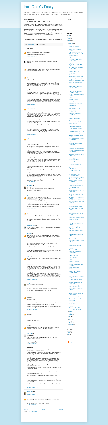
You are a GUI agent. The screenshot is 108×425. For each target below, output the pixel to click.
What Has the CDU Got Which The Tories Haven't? (75, 283)
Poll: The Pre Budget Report (74, 166)
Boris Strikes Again (72, 110)
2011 (69, 37)
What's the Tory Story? (73, 105)
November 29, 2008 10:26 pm (32, 104)
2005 (69, 331)
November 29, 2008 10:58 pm (32, 192)
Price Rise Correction (73, 257)
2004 (69, 332)
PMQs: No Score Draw (73, 255)
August (70, 314)
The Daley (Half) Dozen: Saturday (75, 206)
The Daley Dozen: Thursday (74, 237)
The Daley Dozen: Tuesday (74, 129)
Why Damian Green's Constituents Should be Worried (75, 57)
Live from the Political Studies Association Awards (74, 147)
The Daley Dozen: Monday (74, 159)
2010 (69, 38)
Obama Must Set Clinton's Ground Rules (76, 217)
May (70, 319)
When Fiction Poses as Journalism (75, 298)
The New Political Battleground (74, 263)
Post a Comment (28, 407)
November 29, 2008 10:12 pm (32, 72)
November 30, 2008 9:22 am (32, 321)
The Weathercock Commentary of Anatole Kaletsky (75, 252)
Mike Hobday (29, 333)
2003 (69, 334)
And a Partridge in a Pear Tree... (75, 108)
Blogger (59, 418)
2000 (69, 336)
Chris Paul (29, 233)
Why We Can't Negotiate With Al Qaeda (76, 80)
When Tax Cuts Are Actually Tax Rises (76, 230)
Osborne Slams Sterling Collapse (75, 307)
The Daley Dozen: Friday (73, 219)
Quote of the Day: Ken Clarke (74, 286)
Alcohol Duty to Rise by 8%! (74, 162)
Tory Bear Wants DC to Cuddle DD (75, 52)
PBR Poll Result (72, 161)
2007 (69, 327)
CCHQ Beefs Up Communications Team (76, 148)
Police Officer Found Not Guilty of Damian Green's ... (75, 90)
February (71, 324)
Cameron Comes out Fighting (74, 193)
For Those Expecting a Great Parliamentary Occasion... (74, 175)
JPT (27, 59)
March (70, 322)
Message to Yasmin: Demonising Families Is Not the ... (75, 272)
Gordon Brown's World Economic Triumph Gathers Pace (75, 141)
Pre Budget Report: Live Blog (74, 170)
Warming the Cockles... (73, 123)
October (71, 311)
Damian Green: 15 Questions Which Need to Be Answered (75, 92)
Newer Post (26, 409)
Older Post (61, 409)
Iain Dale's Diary (39, 6)
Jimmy (28, 211)
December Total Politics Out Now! (75, 164)
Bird (27, 195)
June (70, 317)
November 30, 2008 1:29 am (32, 279)
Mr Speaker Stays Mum (73, 99)
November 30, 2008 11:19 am (32, 394)
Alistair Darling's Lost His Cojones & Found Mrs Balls (75, 134)
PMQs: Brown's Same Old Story (75, 126)
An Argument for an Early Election (75, 279)
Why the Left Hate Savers (74, 187)
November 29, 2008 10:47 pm (32, 181)
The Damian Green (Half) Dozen (75, 74)
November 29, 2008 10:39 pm (32, 134)
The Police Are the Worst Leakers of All (76, 70)
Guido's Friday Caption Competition (75, 82)
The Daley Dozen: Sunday (74, 46)
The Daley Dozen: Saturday (74, 71)
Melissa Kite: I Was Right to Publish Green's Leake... (75, 60)
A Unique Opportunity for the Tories (75, 128)
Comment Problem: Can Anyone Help (76, 185)
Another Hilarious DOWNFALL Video (76, 76)
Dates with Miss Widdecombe (74, 249)
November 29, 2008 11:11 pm (32, 208)
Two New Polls (72, 300)
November (71, 44)
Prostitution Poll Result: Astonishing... (76, 238)
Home (43, 409)
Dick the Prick (29, 185)
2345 (28, 325)
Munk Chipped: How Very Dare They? (76, 111)
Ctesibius (29, 75)
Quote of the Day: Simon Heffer (75, 309)
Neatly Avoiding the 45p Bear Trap (75, 121)
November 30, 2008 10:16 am (32, 387)
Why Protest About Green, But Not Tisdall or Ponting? (75, 87)
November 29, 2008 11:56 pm (32, 253)
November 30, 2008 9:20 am (32, 309)
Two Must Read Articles (73, 55)
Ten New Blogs (72, 47)
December (71, 43)
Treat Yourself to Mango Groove (75, 245)
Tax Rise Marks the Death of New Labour (76, 178)
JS (69, 344)
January (71, 325)
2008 (69, 41)
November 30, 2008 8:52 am (32, 292)
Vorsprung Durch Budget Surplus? (75, 226)
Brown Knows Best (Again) (74, 280)
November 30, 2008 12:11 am (32, 261)
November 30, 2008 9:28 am (32, 343)
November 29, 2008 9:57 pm (32, 56)
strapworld (29, 138)
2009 (69, 40)
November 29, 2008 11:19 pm (32, 221)
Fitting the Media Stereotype (74, 106)
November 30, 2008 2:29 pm (32, 404)
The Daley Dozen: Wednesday (74, 118)
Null (27, 50)
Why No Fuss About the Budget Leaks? (76, 199)
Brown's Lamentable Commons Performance (75, 275)
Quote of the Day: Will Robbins (74, 120)
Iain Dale (28, 256)
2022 (69, 35)
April (70, 321)
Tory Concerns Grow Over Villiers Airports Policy (75, 114)
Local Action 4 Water (31, 225)
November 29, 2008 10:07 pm (32, 64)
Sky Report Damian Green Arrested (75, 103)
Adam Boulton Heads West (74, 152)
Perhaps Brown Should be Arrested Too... (76, 53)
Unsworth (29, 295)
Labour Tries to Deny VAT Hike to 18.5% (76, 131)
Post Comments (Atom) (33, 411)
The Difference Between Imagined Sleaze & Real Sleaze (75, 205)
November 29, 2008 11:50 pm (32, 230)
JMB (28, 398)
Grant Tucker (71, 341)
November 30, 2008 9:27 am (32, 329)
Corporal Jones (30, 108)
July (70, 316)
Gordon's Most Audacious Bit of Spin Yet (76, 177)
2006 (69, 329)
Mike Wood (29, 67)
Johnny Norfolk (30, 283)
